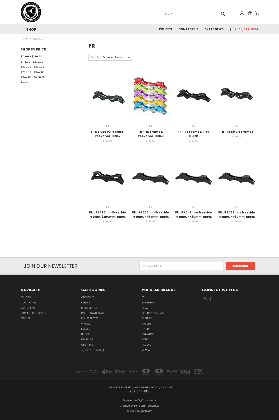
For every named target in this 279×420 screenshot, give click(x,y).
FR (143, 297)
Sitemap (25, 318)
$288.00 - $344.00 (32, 72)
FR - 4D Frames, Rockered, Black (151, 134)
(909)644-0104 (246, 29)
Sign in (25, 313)
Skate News (214, 29)
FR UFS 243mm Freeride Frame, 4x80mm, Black (193, 214)
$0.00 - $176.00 (31, 56)
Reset (24, 82)
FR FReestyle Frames (237, 132)
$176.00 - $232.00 (32, 62)
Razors (146, 323)
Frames (86, 329)
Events (85, 302)
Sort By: (95, 57)
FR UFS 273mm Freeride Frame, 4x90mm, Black (236, 214)
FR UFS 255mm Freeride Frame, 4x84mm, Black (150, 214)
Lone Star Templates (146, 405)
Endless (147, 318)
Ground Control (153, 313)
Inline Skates (89, 308)
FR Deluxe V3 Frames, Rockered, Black (107, 134)
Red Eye (146, 344)
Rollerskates (89, 318)
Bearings (87, 339)
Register (40, 313)
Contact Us (188, 29)
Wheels (85, 323)
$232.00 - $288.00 (32, 67)
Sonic (145, 339)
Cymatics (148, 334)
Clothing (87, 344)
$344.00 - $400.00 (33, 77)
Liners (85, 334)
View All (147, 350)
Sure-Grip (148, 302)
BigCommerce (147, 400)
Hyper (145, 329)
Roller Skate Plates (93, 313)
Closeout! (87, 297)
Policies (165, 29)
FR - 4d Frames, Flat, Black (194, 134)
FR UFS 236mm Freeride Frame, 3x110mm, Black (107, 214)
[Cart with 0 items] (257, 13)
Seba (145, 308)
